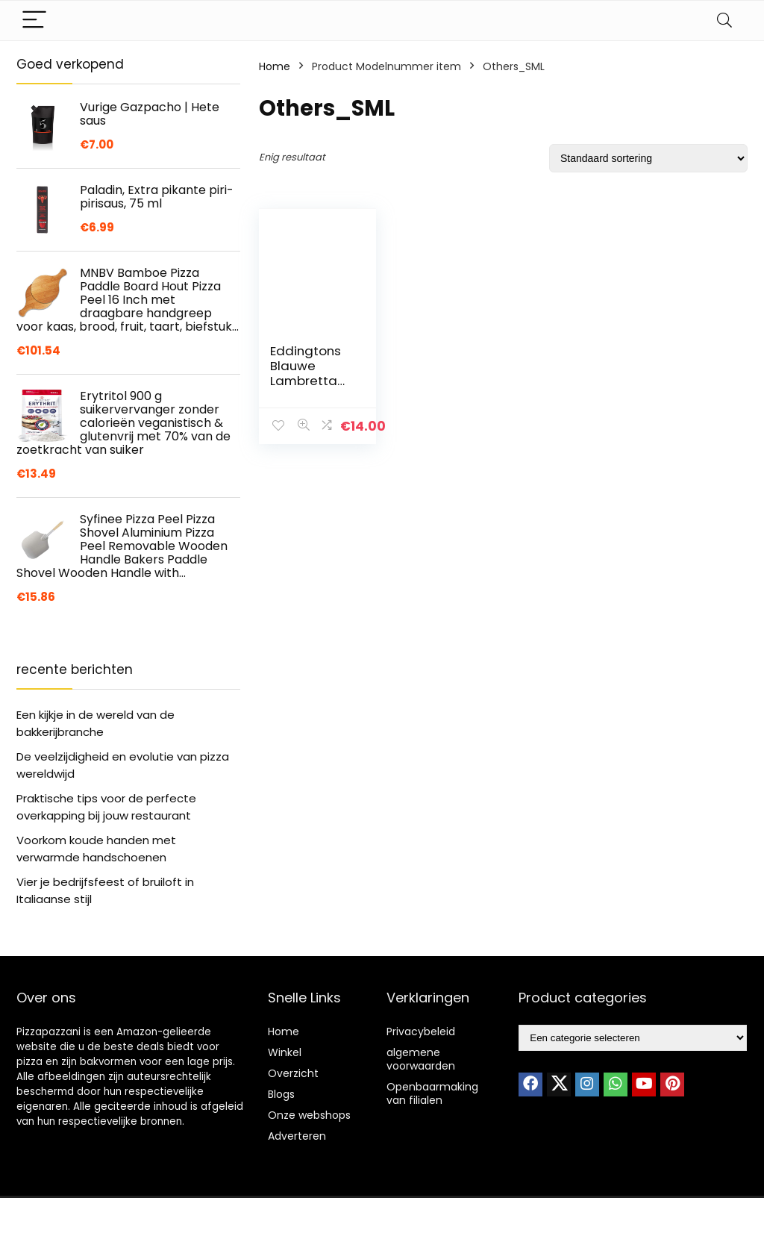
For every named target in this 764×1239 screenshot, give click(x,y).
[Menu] (34, 20)
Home (274, 66)
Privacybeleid (420, 1031)
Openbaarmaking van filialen (432, 1093)
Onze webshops (309, 1115)
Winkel (284, 1052)
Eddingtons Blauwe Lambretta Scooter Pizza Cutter (307, 380)
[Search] (724, 20)
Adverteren (297, 1136)
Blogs (281, 1094)
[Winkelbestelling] (648, 158)
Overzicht (293, 1073)
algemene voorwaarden (420, 1059)
